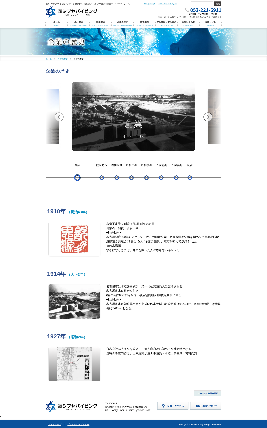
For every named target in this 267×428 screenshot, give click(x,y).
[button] (59, 116)
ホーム (49, 59)
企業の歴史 (63, 59)
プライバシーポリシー (167, 4)
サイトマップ (149, 4)
